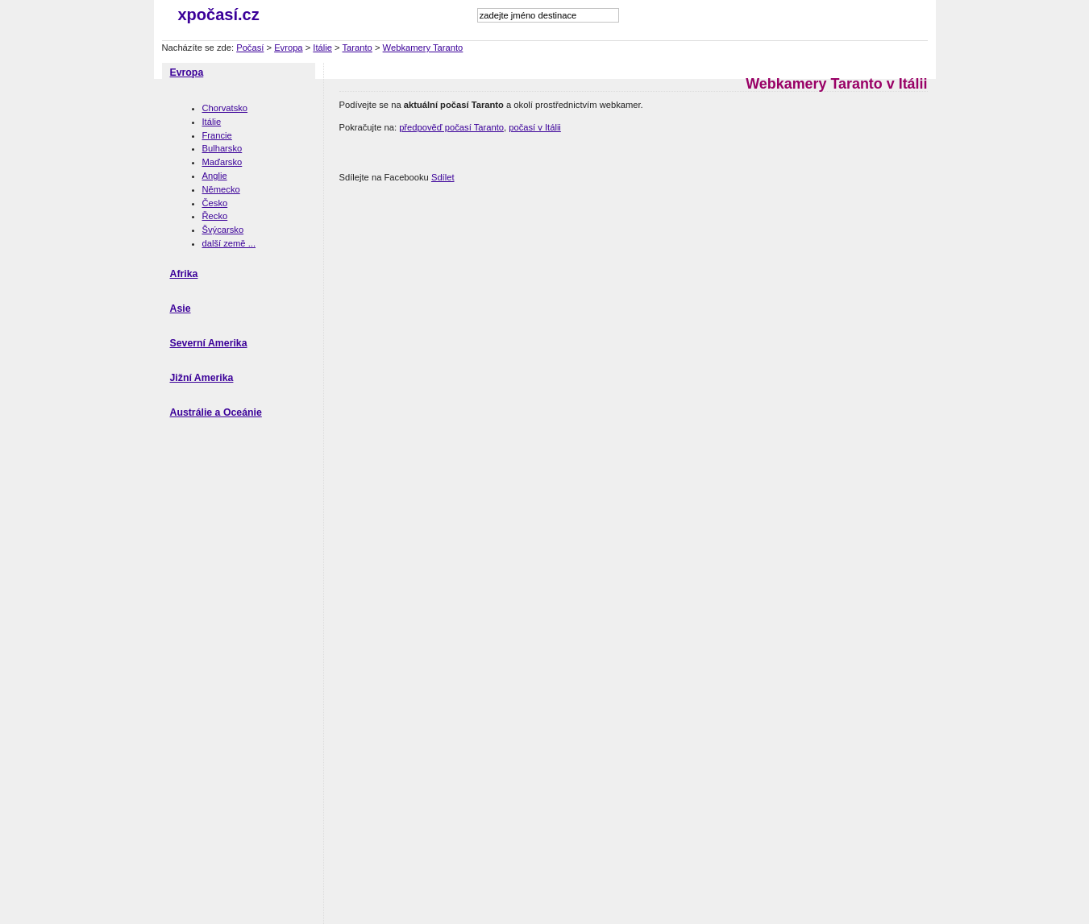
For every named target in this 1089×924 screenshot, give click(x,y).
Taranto (357, 47)
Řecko (215, 216)
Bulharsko (222, 148)
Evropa (288, 47)
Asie (180, 308)
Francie (217, 135)
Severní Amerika (208, 343)
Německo (221, 189)
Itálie (322, 47)
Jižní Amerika (202, 377)
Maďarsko (222, 162)
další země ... (229, 243)
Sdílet (443, 177)
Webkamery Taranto (423, 47)
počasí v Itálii (535, 127)
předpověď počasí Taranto (451, 127)
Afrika (184, 274)
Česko (215, 203)
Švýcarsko (223, 229)
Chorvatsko (225, 108)
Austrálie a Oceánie (216, 412)
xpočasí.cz (219, 14)
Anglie (214, 175)
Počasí (250, 47)
